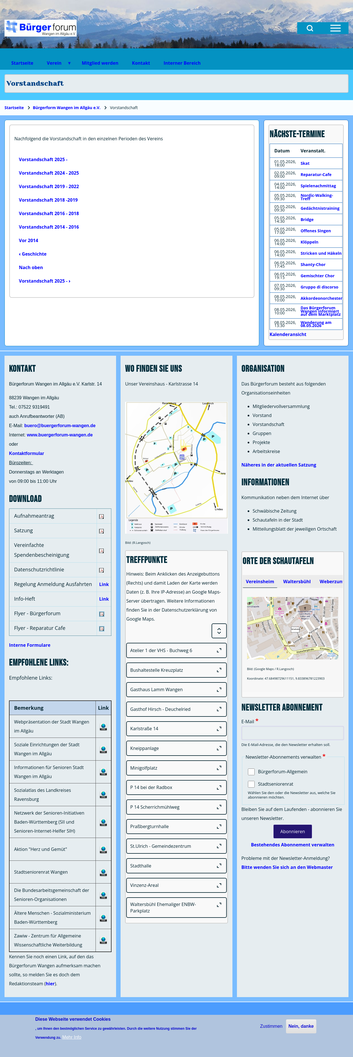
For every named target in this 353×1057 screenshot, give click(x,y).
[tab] (260, 581)
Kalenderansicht (288, 334)
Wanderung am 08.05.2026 (316, 324)
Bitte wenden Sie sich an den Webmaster (287, 867)
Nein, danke (301, 1026)
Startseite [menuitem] (22, 63)
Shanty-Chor (313, 264)
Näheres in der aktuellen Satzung (278, 465)
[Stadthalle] (176, 865)
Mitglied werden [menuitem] (100, 63)
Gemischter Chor (318, 275)
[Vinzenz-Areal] (176, 885)
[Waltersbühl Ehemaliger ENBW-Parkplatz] (176, 907)
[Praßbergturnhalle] (176, 826)
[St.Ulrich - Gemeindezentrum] (176, 846)
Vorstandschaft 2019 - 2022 (49, 186)
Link (104, 584)
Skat (305, 163)
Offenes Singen (316, 230)
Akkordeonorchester (321, 298)
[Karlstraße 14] (176, 728)
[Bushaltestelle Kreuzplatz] (176, 670)
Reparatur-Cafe (316, 174)
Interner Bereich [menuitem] (182, 63)
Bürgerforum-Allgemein (283, 771)
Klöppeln (309, 242)
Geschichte (32, 254)
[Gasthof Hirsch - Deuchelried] (176, 709)
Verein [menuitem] (56, 65)
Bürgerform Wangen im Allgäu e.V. (67, 107)
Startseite (14, 107)
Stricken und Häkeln (321, 253)
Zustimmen (271, 1026)
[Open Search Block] (310, 28)
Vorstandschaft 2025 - (43, 159)
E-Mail (247, 721)
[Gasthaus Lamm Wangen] (176, 689)
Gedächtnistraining (320, 208)
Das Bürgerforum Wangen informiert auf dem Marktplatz (321, 311)
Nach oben (31, 267)
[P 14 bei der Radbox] (176, 787)
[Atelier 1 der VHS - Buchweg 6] (176, 650)
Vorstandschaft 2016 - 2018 (49, 213)
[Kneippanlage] (176, 748)
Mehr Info (71, 1037)
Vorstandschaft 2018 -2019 (48, 200)
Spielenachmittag (318, 185)
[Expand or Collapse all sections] (219, 631)
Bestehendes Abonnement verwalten (292, 845)
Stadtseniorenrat (275, 784)
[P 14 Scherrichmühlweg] (176, 807)
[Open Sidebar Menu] (335, 28)
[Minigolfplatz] (176, 768)
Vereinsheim (260, 581)
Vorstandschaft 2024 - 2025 (49, 173)
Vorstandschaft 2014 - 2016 (49, 227)
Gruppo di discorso (319, 287)
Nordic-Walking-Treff (317, 197)
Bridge (307, 219)
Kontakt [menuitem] (141, 63)
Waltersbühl (297, 581)
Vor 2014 (28, 240)
